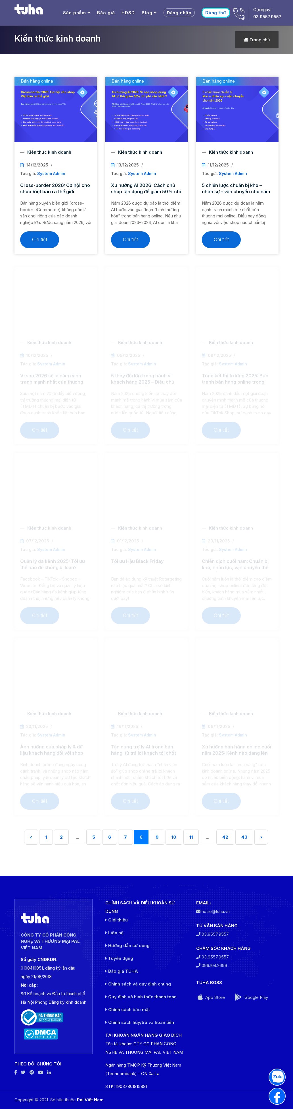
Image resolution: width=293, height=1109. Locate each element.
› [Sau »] (261, 837)
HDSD (128, 12)
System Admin (51, 173)
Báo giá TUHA (121, 971)
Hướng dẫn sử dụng (127, 945)
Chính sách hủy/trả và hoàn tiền (139, 1022)
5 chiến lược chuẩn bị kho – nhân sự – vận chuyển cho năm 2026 (236, 191)
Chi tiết (39, 239)
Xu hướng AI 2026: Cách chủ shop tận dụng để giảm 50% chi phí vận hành (146, 191)
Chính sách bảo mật (127, 1009)
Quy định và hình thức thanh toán (141, 996)
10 (173, 837)
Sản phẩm (74, 12)
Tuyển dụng (119, 958)
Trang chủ (260, 40)
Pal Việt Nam (90, 1099)
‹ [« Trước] (31, 837)
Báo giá (106, 12)
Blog (147, 12)
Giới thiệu (116, 920)
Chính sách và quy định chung (138, 984)
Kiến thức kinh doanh (49, 152)
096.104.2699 (211, 965)
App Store (211, 997)
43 (244, 837)
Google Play (251, 997)
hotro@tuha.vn (213, 911)
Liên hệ (114, 932)
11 (191, 837)
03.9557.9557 (267, 16)
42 (225, 837)
